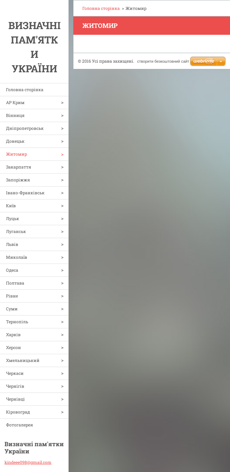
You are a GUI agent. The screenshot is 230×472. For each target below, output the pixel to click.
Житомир (16, 154)
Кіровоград (18, 412)
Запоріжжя (18, 180)
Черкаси (15, 373)
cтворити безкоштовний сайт (163, 61)
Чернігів (15, 386)
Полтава (15, 283)
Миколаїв (16, 257)
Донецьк (15, 141)
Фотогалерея (19, 425)
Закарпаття (18, 167)
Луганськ (16, 231)
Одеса (12, 270)
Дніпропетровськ (25, 128)
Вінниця (15, 115)
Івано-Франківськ (25, 193)
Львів (12, 244)
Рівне (12, 296)
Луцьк (12, 218)
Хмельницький (23, 360)
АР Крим (15, 102)
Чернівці (15, 399)
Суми (12, 309)
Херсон (13, 347)
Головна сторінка (24, 89)
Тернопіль (17, 321)
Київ (11, 205)
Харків (13, 334)
